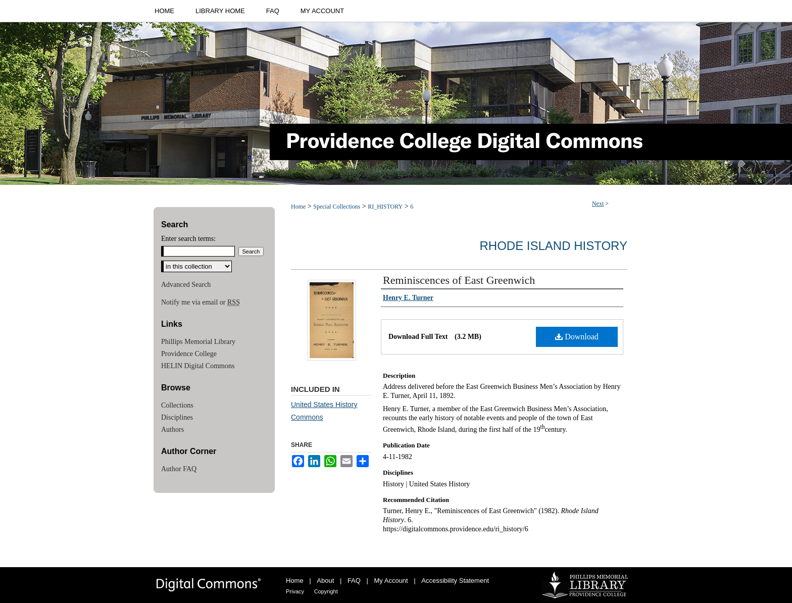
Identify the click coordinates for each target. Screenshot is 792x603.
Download (577, 336)
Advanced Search (186, 284)
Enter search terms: (188, 238)
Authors (172, 429)
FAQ (354, 580)
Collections (177, 405)
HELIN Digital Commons (197, 366)
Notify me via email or (200, 302)
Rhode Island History (553, 246)
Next (598, 203)
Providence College (189, 354)
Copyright (326, 591)
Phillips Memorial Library (198, 341)
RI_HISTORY (385, 206)
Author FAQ (178, 469)
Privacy (295, 591)
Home (298, 206)
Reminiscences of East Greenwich (459, 280)
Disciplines (177, 417)
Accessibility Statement (455, 580)
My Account (391, 580)
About (325, 580)
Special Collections (336, 206)
